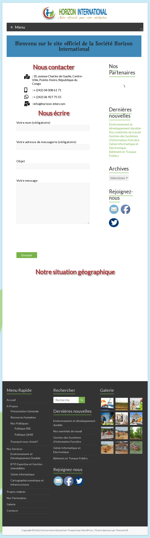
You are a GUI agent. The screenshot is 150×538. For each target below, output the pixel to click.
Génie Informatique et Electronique (123, 146)
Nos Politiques (19, 423)
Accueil (11, 400)
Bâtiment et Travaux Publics (70, 458)
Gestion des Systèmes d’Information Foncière (124, 138)
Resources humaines (23, 417)
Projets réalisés (16, 491)
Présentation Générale (25, 411)
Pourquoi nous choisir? (24, 441)
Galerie (11, 504)
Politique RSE (22, 428)
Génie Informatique (23, 474)
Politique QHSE (23, 434)
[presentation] (46, 241)
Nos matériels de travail (125, 132)
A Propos (12, 406)
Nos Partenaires (16, 498)
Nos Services (14, 448)
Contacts (12, 510)
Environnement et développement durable (125, 126)
